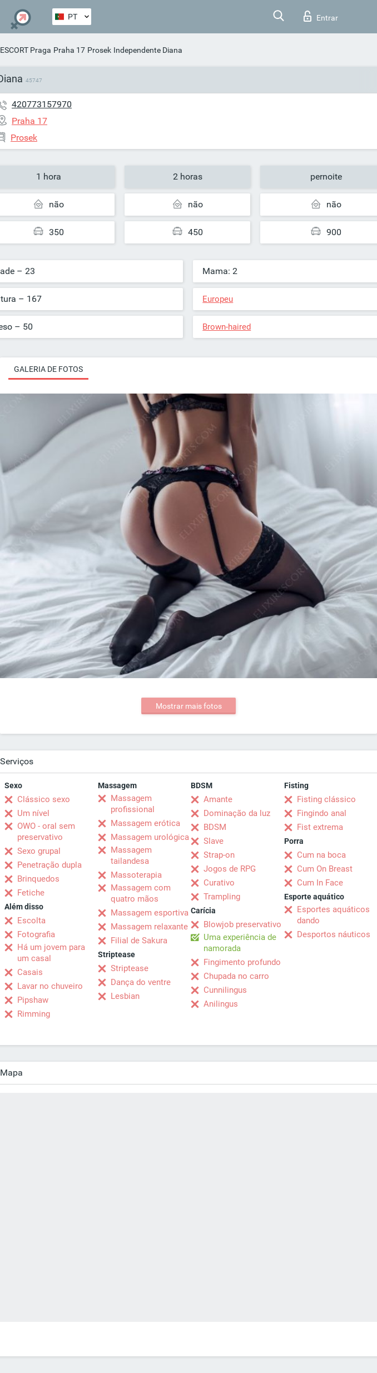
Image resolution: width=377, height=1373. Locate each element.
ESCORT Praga (25, 50)
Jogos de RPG (230, 869)
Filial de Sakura (139, 941)
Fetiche (30, 893)
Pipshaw (32, 1000)
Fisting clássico (326, 799)
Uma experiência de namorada (240, 942)
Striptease (129, 968)
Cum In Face (320, 883)
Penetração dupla (49, 865)
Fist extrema (320, 827)
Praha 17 (69, 50)
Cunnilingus (225, 990)
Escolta (31, 921)
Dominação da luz (237, 813)
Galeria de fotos (48, 369)
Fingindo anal (321, 813)
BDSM (215, 827)
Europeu (217, 299)
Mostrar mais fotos (189, 706)
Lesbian (125, 996)
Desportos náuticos (333, 934)
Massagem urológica (150, 837)
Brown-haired (226, 327)
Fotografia (36, 934)
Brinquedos (38, 879)
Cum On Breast (325, 869)
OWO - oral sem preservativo (46, 831)
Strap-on (219, 855)
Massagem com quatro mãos (141, 893)
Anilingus (221, 1004)
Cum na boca (321, 855)
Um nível (33, 813)
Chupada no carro (236, 976)
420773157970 (42, 104)
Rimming (33, 1014)
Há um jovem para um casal (51, 952)
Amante (218, 799)
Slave (214, 841)
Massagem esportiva (149, 913)
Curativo (219, 883)
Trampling (222, 897)
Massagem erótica (145, 823)
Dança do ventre (141, 982)
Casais (30, 972)
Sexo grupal (39, 851)
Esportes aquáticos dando (333, 915)
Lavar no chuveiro (50, 986)
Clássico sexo (43, 799)
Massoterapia (136, 875)
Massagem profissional (133, 803)
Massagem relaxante (149, 927)
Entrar (321, 16)
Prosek (99, 50)
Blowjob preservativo (242, 924)
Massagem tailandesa (131, 855)
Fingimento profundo (242, 962)
